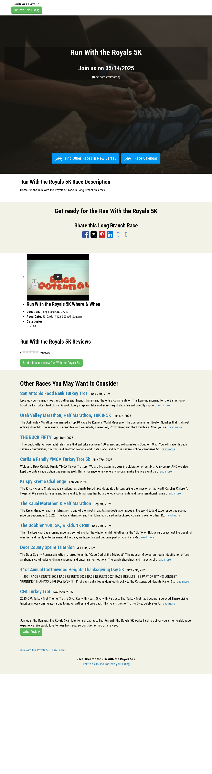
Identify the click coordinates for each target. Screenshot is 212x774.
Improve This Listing (27, 10)
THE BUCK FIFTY (36, 437)
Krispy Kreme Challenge (43, 481)
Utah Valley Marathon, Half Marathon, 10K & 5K (65, 415)
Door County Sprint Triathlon (47, 547)
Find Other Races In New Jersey (85, 158)
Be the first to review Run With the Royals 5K (51, 363)
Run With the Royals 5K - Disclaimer (43, 650)
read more (163, 405)
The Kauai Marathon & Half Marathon (55, 503)
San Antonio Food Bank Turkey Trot (54, 393)
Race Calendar (140, 158)
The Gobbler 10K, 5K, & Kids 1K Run (54, 525)
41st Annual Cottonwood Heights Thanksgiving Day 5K (72, 569)
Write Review (31, 632)
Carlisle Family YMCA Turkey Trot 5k (55, 459)
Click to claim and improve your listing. (106, 664)
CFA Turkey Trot (35, 591)
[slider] (30, 352)
